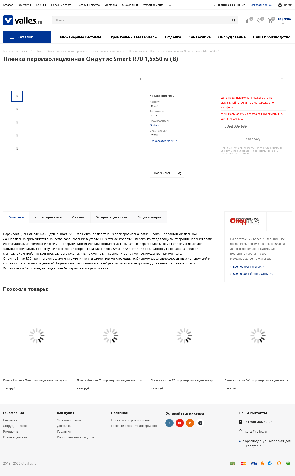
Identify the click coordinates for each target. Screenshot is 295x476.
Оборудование (232, 37)
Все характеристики (162, 141)
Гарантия (64, 431)
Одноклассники (190, 423)
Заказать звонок (261, 5)
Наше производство (271, 37)
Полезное (119, 413)
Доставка (64, 426)
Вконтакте (169, 423)
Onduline (155, 125)
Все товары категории (248, 266)
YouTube (180, 423)
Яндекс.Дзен (200, 423)
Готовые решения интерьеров (134, 426)
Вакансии (10, 420)
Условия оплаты (69, 420)
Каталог (25, 37)
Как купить (66, 413)
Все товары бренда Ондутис (253, 274)
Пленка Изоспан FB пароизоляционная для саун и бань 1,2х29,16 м (45, 380)
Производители (15, 437)
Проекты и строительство (130, 420)
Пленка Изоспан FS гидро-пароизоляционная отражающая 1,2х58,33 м (122, 380)
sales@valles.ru (256, 431)
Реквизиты (11, 431)
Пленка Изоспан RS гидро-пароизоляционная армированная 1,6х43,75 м (197, 380)
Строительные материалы (133, 37)
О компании (13, 413)
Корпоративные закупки (75, 437)
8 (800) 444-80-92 (258, 422)
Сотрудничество (15, 426)
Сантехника (200, 37)
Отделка (173, 37)
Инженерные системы (80, 37)
